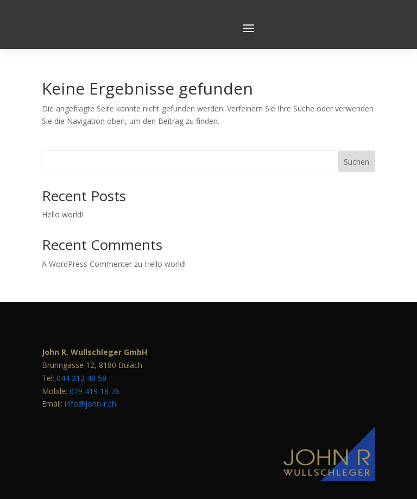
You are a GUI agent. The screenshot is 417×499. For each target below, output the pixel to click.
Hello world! (62, 189)
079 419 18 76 (94, 365)
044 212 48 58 (81, 352)
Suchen (356, 135)
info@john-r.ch (90, 378)
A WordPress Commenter (87, 238)
